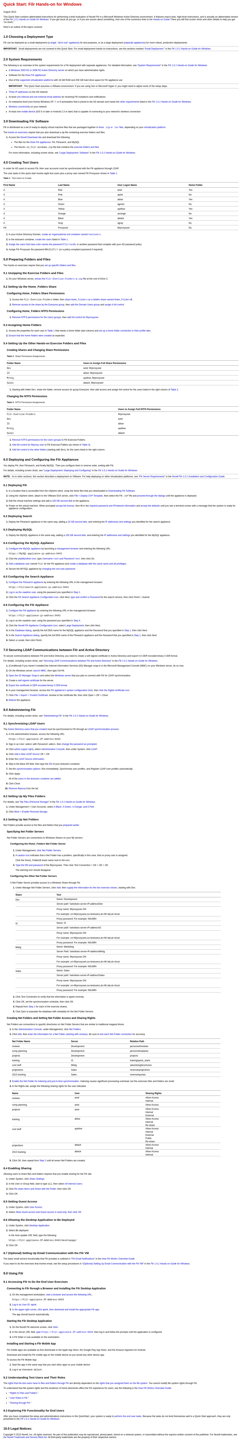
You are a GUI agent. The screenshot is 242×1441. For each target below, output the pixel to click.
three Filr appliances (35, 75)
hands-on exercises (18, 132)
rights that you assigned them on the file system (123, 1383)
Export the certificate (19, 685)
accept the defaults (150, 505)
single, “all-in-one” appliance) (64, 42)
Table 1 (113, 173)
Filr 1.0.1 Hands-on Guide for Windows (29, 19)
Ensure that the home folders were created (30, 335)
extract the (59, 278)
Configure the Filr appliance (22, 610)
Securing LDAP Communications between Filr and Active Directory (77, 660)
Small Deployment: (154, 48)
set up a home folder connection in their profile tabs (124, 330)
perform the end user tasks (128, 1416)
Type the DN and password (29, 865)
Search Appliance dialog (27, 635)
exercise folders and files (86, 147)
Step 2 (43, 1160)
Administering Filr (53, 715)
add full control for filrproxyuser (82, 317)
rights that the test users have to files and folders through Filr (38, 1383)
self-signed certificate (28, 680)
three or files (111, 127)
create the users (43, 239)
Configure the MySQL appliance (25, 548)
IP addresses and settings (118, 521)
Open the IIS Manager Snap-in (24, 675)
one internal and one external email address (39, 97)
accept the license (65, 505)
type (64, 1332)
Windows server (63, 675)
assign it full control (114, 304)
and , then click (48, 1212)
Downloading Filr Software (121, 491)
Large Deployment (74, 625)
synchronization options (28, 769)
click (49, 850)
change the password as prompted (79, 744)
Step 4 (77, 620)
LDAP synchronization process (103, 729)
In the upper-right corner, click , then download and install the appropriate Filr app (55, 1309)
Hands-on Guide (161, 19)
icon (38, 597)
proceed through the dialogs (151, 495)
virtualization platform (154, 127)
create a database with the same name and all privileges (98, 563)
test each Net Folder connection (116, 1034)
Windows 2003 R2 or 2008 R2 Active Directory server (37, 70)
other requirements (129, 101)
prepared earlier (71, 825)
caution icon (24, 855)
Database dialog (23, 630)
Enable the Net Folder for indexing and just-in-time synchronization (45, 1081)
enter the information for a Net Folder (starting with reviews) (58, 1034)
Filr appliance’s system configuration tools (72, 690)
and (61, 558)
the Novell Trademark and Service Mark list (25, 1437)
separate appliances (135, 42)
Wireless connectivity (19, 106)
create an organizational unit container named (71, 234)
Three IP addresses (19, 92)
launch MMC (39, 670)
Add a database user (19, 563)
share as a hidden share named (98, 299)
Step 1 (77, 592)
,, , (74, 806)
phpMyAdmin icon (27, 558)
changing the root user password (58, 569)
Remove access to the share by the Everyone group (38, 304)
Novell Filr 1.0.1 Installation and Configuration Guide (198, 476)
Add (20, 1034)
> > (31, 695)
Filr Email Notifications (83, 1258)
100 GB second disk (62, 501)
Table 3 (85, 444)
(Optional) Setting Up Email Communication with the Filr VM (113, 1263)
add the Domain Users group (85, 304)
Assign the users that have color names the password (42, 244)
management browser (68, 548)
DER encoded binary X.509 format (49, 685)
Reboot (12, 700)
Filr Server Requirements (151, 476)
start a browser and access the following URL (69, 1294)
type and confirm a (85, 597)
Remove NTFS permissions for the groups (36, 317)
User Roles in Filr (18, 1398)
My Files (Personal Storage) (34, 802)
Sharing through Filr (20, 1403)
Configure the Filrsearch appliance (26, 582)
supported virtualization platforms (36, 80)
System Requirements (149, 65)
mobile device (28, 111)
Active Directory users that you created (27, 729)
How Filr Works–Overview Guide (118, 1258)
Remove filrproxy (17, 788)
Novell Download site (31, 137)
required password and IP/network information (112, 505)
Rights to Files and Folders (23, 1393)
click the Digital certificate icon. (114, 690)
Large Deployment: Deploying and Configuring (67, 470)
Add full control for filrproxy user (28, 444)
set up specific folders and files (60, 265)
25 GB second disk (77, 521)
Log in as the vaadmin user (22, 592)
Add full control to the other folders (29, 449)
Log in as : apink (24, 1304)
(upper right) (23, 749)
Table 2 (174, 389)
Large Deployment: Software (74, 152)
